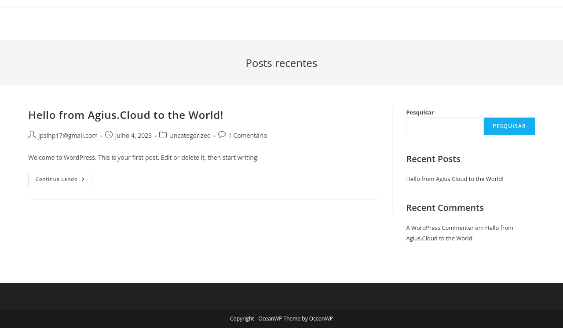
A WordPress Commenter (440, 228)
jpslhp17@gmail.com (68, 135)
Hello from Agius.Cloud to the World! (125, 114)
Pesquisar (420, 112)
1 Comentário (247, 135)
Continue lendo (64, 180)
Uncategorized (190, 135)
